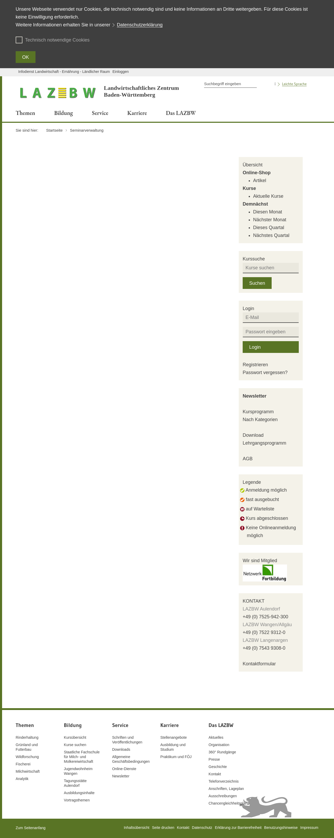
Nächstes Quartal (271, 235)
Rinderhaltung (27, 737)
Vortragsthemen (77, 800)
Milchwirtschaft (28, 771)
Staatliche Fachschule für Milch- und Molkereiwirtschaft (82, 757)
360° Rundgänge (222, 752)
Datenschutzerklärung (140, 24)
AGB (248, 458)
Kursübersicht (75, 737)
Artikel (259, 180)
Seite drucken (163, 827)
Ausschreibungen (222, 796)
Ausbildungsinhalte (79, 793)
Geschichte (217, 767)
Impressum (309, 827)
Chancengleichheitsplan (227, 803)
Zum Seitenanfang (30, 828)
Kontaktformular (259, 663)
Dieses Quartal (268, 227)
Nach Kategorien (260, 419)
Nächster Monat (269, 219)
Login (255, 347)
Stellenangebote (173, 737)
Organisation (218, 745)
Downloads (121, 749)
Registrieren (255, 364)
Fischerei (23, 764)
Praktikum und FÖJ (176, 757)
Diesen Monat (267, 211)
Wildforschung (27, 757)
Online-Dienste (124, 769)
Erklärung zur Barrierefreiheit (238, 827)
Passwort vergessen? (265, 372)
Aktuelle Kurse (268, 196)
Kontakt (214, 774)
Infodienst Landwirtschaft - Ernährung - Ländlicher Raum (64, 71)
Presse (214, 759)
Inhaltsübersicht (136, 827)
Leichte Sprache (294, 84)
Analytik (22, 779)
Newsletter (254, 396)
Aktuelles (215, 737)
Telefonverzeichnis (223, 781)
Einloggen (120, 71)
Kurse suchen (75, 745)
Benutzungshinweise (280, 827)
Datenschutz (202, 827)
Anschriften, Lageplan (226, 789)
